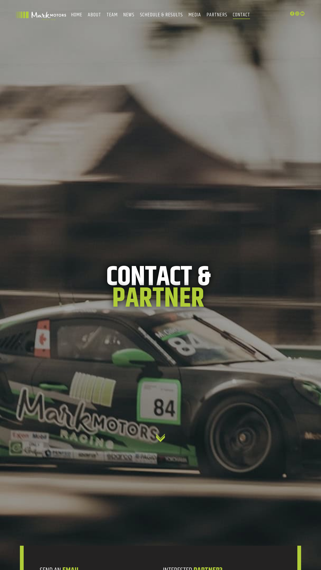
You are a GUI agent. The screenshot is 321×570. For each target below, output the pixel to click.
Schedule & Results (161, 15)
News (128, 15)
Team (112, 15)
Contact (241, 15)
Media (194, 15)
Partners (216, 15)
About (94, 15)
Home (76, 15)
